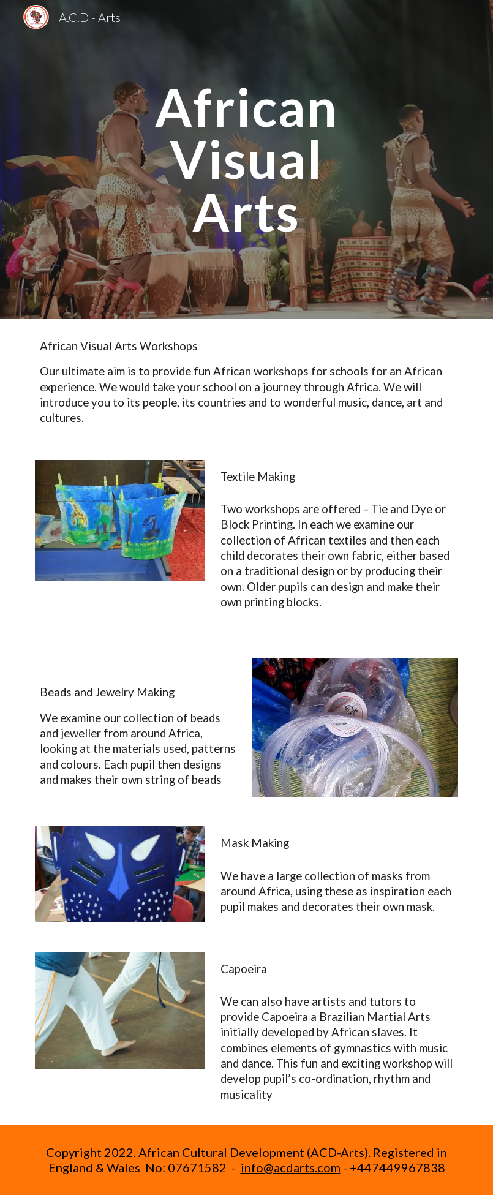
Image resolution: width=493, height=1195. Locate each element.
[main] (246, 159)
